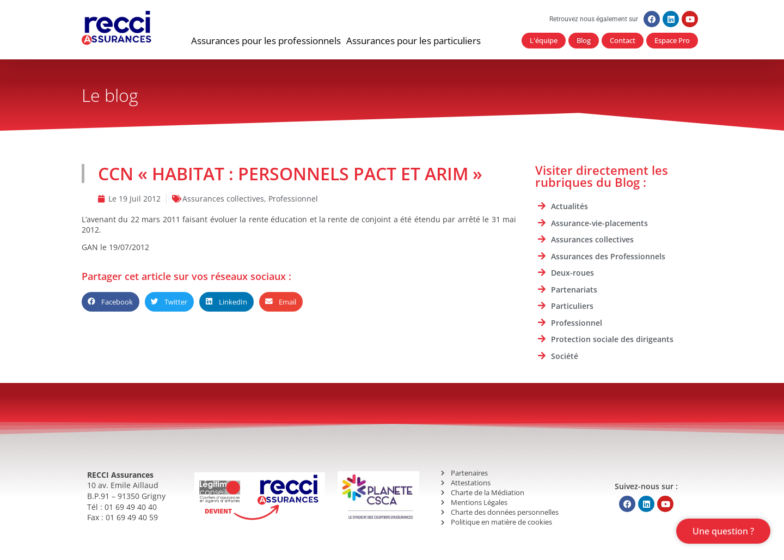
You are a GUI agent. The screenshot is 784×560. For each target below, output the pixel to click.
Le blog (110, 95)
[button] (266, 41)
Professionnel (293, 198)
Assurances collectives (223, 198)
